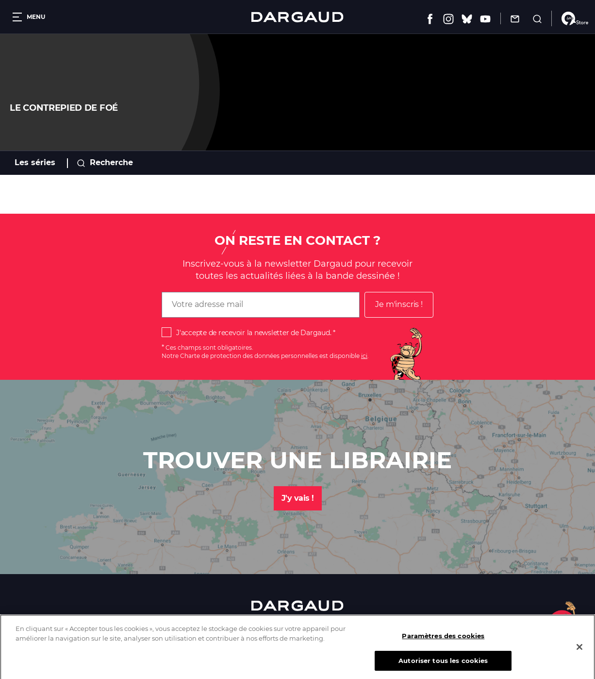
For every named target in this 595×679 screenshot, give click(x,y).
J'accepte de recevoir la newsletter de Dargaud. (253, 332)
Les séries (35, 162)
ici (364, 355)
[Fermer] (579, 652)
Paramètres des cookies (443, 641)
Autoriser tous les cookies (443, 666)
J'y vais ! (297, 498)
